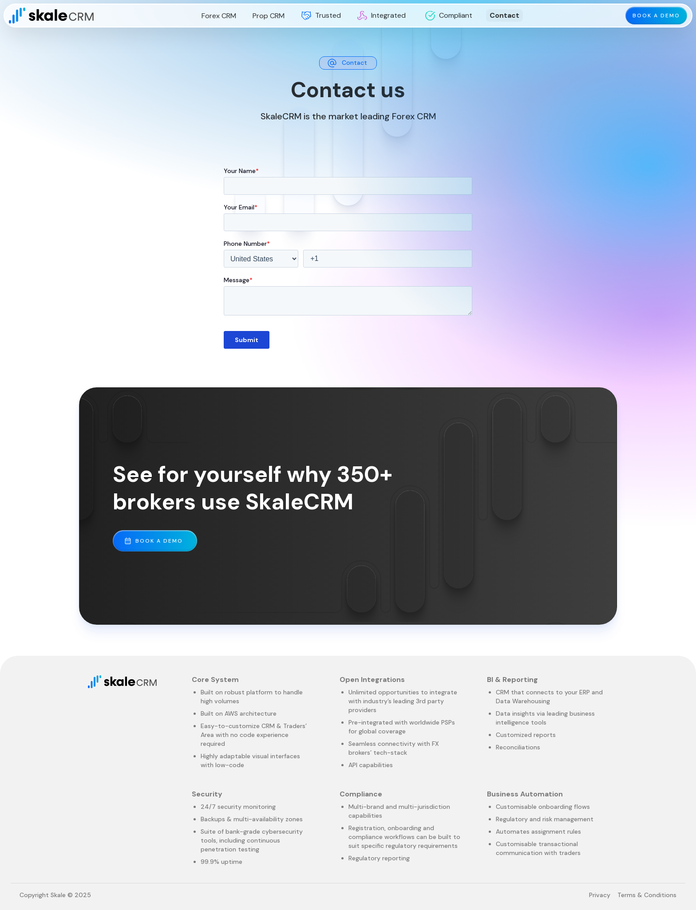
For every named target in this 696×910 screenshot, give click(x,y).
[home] (51, 16)
